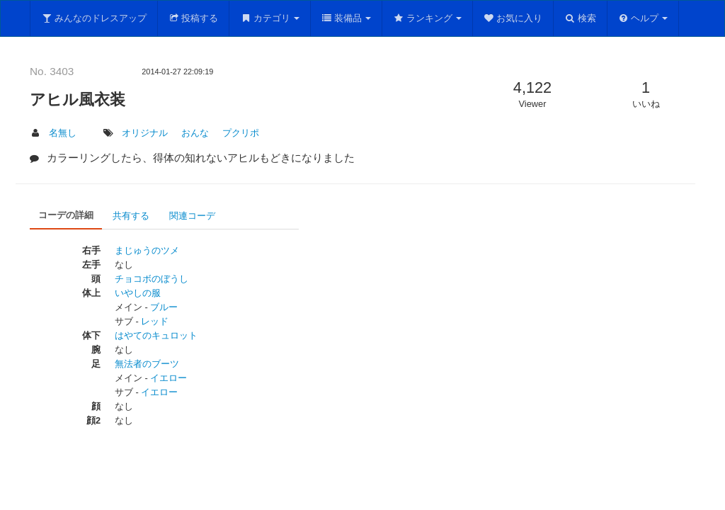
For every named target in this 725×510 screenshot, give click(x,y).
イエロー (168, 378)
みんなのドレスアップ (94, 18)
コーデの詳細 (65, 215)
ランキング (427, 18)
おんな (195, 133)
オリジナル (145, 133)
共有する (131, 215)
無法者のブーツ (147, 363)
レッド (155, 321)
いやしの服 (138, 293)
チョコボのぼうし (151, 278)
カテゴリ (269, 18)
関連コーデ (192, 215)
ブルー (164, 307)
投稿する (194, 18)
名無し (62, 133)
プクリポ (240, 133)
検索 (580, 18)
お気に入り (513, 18)
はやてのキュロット (156, 335)
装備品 (346, 18)
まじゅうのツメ (147, 250)
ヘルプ (643, 18)
